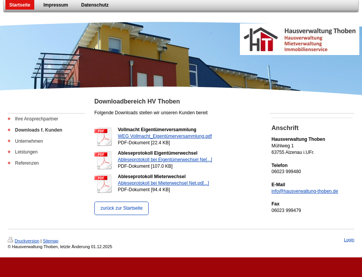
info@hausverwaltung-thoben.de (305, 191)
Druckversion (23, 241)
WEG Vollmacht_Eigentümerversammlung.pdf (165, 136)
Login (349, 239)
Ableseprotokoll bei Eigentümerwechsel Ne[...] (165, 159)
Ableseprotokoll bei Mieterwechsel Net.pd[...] (163, 183)
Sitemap (50, 241)
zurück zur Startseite (121, 208)
